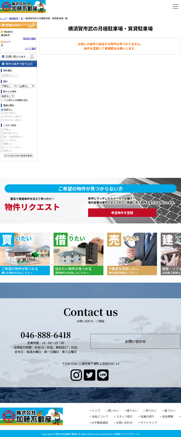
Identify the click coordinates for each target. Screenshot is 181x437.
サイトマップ (148, 422)
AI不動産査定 (100, 422)
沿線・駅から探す (18, 56)
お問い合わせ (135, 341)
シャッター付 (12, 147)
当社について (100, 416)
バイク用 (10, 140)
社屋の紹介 (147, 416)
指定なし (8, 109)
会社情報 (167, 416)
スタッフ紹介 (124, 416)
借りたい (132, 410)
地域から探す (18, 25)
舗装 (7, 143)
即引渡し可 (11, 133)
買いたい (113, 410)
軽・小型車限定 (13, 136)
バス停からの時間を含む (16, 100)
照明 (7, 150)
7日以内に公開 (13, 119)
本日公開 (10, 112)
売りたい (151, 410)
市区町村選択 (29, 38)
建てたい (169, 410)
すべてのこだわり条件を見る (18, 155)
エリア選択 (30, 48)
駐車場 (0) (7, 75)
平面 (7, 129)
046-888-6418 (46, 334)
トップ (96, 410)
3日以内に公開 (13, 116)
